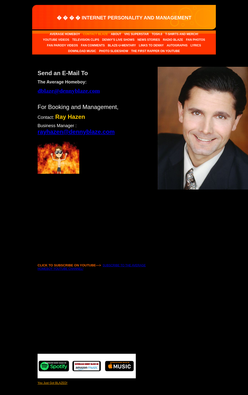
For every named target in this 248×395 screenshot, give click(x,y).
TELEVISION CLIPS (85, 39)
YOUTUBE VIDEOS (56, 39)
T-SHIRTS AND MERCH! (181, 34)
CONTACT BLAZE (95, 34)
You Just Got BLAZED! (53, 383)
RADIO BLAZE (173, 39)
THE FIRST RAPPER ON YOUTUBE (155, 51)
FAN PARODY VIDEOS (62, 45)
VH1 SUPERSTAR (136, 34)
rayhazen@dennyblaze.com (76, 131)
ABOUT (116, 34)
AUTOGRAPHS (177, 45)
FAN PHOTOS (195, 39)
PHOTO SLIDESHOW (113, 51)
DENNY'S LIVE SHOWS (118, 39)
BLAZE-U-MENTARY (122, 45)
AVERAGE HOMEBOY (65, 34)
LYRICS (196, 45)
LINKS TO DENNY (151, 45)
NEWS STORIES (149, 39)
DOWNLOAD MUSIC (82, 51)
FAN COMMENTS (93, 45)
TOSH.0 (157, 34)
